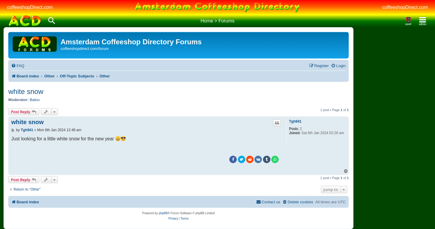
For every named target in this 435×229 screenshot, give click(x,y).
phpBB (163, 213)
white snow (25, 91)
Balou (35, 100)
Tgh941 (295, 121)
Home (206, 20)
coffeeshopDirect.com (30, 7)
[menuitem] (17, 65)
